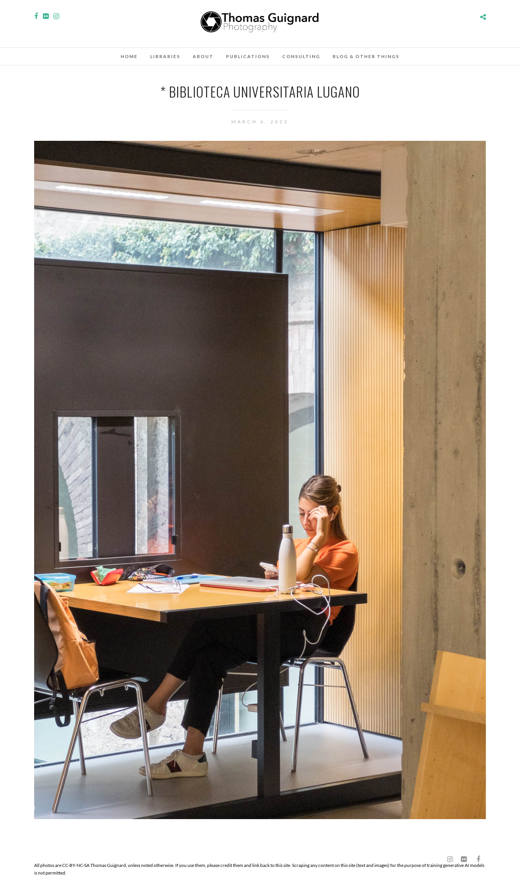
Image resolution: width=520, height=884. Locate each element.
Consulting (301, 56)
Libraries (165, 56)
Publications (248, 56)
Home (129, 56)
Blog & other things (366, 56)
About (203, 56)
